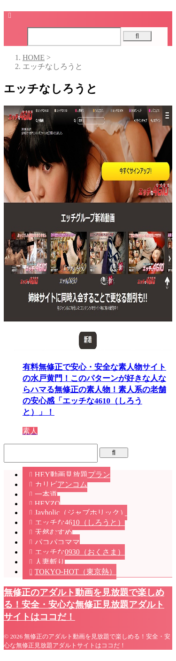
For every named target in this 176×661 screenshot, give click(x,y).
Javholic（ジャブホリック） (81, 513)
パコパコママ (57, 542)
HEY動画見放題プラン (72, 475)
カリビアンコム (61, 484)
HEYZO (47, 504)
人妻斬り (50, 562)
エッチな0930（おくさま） (80, 552)
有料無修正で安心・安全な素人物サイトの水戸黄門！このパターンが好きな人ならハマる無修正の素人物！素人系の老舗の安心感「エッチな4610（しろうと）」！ (94, 390)
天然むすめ (53, 532)
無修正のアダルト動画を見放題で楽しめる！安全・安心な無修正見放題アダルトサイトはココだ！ (84, 604)
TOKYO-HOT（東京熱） (75, 572)
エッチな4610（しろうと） (80, 522)
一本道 (46, 494)
